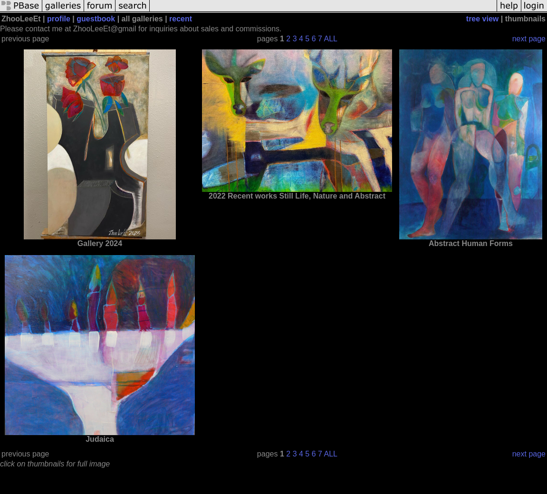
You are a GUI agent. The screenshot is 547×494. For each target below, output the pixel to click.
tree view (482, 19)
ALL (330, 39)
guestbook (96, 19)
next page (529, 39)
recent (180, 19)
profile (58, 19)
